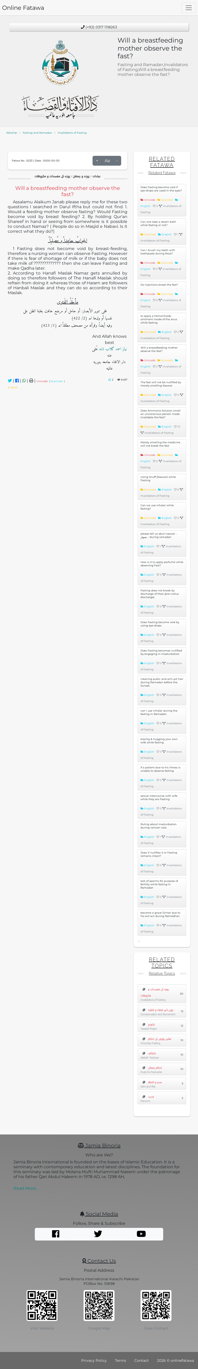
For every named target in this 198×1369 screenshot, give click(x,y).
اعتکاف (148, 1053)
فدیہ (147, 1096)
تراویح (148, 1024)
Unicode (43, 381)
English (13, 387)
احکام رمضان (151, 1067)
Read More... (25, 1188)
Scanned (57, 381)
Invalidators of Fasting (72, 132)
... (139, 940)
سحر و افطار (151, 1082)
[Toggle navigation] (189, 8)
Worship (11, 132)
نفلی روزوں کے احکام (156, 1038)
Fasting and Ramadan (37, 132)
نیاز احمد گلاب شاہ (112, 349)
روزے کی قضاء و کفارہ (157, 1010)
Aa (107, 160)
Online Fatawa (23, 7)
